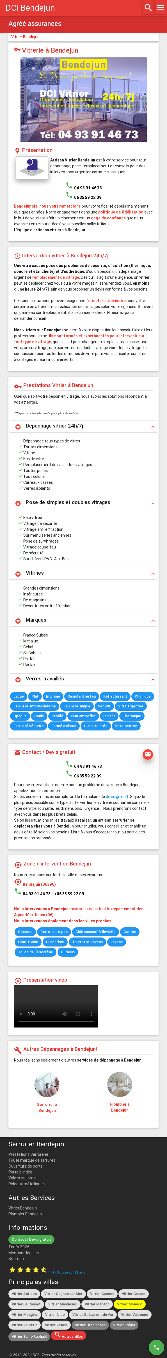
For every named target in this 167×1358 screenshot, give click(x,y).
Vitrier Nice (55, 1314)
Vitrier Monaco (129, 1304)
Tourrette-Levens (87, 941)
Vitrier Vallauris (24, 1325)
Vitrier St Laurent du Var (92, 1314)
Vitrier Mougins (25, 1314)
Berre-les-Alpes (54, 931)
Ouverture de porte (25, 1166)
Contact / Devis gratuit (31, 1239)
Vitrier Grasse (133, 1293)
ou (67, 893)
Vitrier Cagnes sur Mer (63, 1293)
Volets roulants (22, 1178)
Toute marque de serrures (31, 1160)
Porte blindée (20, 1172)
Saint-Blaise (28, 941)
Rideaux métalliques (26, 1183)
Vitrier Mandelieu (62, 1304)
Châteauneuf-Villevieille (96, 931)
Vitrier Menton (97, 1304)
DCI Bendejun (30, 8)
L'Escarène (55, 941)
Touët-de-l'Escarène (35, 952)
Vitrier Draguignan (90, 1325)
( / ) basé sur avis (67, 1272)
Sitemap (16, 1258)
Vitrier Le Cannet (26, 1304)
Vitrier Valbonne (134, 1314)
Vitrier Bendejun (25, 36)
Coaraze (25, 931)
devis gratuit (117, 796)
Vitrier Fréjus (124, 1325)
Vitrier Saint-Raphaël (29, 1336)
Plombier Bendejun (25, 1214)
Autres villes (68, 1335)
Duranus (68, 952)
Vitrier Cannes (102, 1293)
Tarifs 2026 (18, 1246)
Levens (117, 941)
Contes (129, 931)
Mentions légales (23, 1252)
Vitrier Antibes (24, 1293)
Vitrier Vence (56, 1325)
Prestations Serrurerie (28, 1154)
